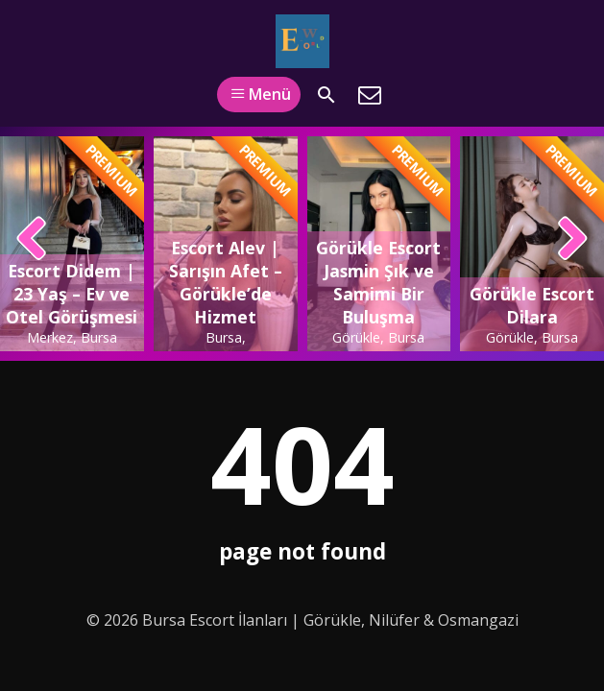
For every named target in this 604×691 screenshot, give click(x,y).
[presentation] (32, 240)
